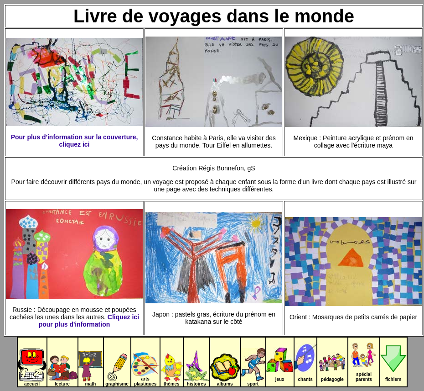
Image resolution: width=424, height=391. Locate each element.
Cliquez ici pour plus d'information (89, 320)
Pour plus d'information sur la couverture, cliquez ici (74, 140)
